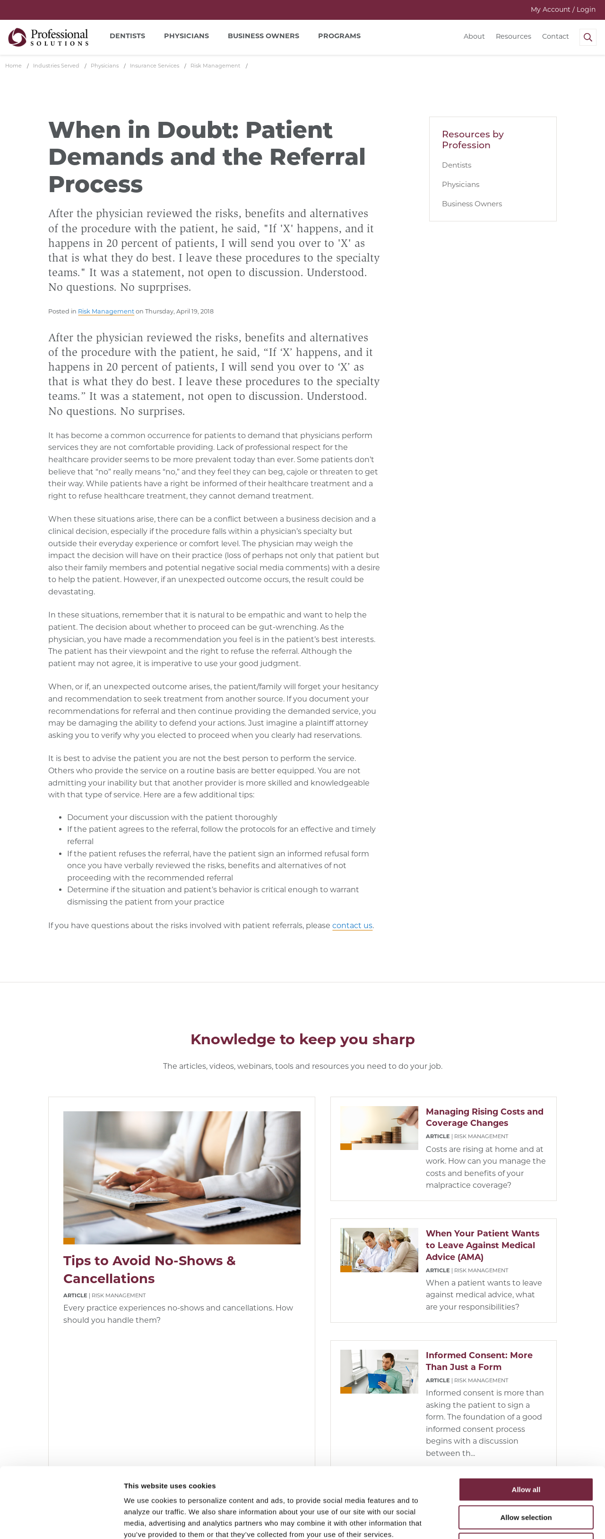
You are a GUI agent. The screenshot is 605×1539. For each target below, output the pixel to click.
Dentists (456, 165)
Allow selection (526, 1451)
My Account (563, 9)
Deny (526, 1479)
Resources (513, 36)
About (474, 36)
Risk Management (106, 311)
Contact (555, 36)
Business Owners (472, 203)
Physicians (460, 184)
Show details (496, 1520)
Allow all (526, 1424)
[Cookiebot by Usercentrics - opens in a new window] (61, 1521)
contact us (352, 925)
